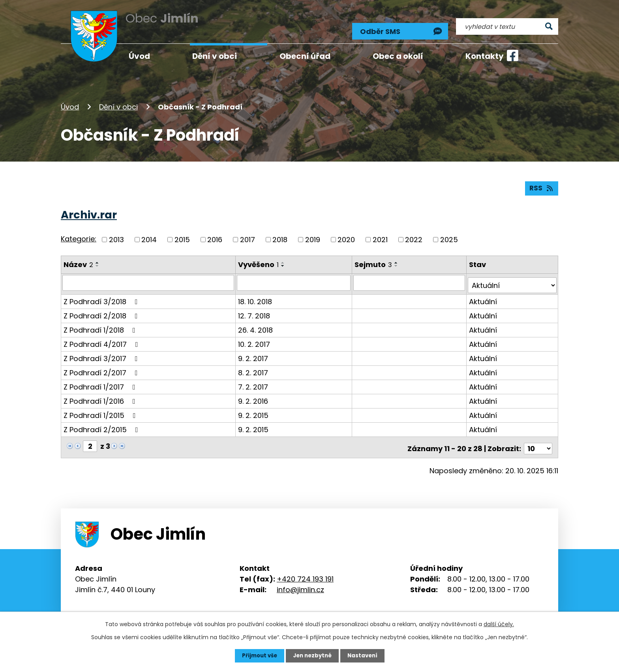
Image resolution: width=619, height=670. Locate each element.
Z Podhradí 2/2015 (102, 422)
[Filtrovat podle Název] (148, 278)
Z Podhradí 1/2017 (101, 380)
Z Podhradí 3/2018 (102, 294)
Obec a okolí (398, 56)
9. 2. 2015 (254, 408)
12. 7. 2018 (255, 309)
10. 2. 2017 (255, 337)
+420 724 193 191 (305, 569)
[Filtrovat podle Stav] (512, 278)
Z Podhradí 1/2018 (101, 323)
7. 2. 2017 (254, 380)
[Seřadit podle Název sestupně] (97, 261)
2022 (413, 235)
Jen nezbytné (312, 655)
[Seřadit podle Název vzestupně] (97, 258)
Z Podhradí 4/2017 (102, 337)
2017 (247, 235)
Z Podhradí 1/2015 (101, 408)
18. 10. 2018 (256, 294)
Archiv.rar (89, 210)
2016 (214, 235)
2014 (149, 235)
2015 (182, 235)
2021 (380, 235)
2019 (312, 235)
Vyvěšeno (259, 260)
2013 (116, 235)
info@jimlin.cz (300, 580)
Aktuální (483, 294)
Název (78, 260)
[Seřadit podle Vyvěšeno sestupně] (283, 261)
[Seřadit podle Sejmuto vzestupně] (397, 258)
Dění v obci (118, 100)
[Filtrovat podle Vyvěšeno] (295, 278)
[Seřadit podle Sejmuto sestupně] (397, 261)
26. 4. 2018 (256, 323)
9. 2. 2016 (254, 394)
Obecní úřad (304, 56)
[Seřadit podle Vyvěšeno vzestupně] (283, 258)
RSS (541, 184)
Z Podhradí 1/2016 (101, 394)
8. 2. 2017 (254, 366)
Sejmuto (374, 260)
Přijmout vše (257, 655)
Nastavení (365, 655)
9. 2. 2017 (254, 351)
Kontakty (484, 56)
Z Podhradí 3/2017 (102, 351)
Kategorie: (78, 235)
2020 (346, 235)
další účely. (499, 624)
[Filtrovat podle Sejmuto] (410, 278)
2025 (449, 235)
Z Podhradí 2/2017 (102, 366)
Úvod (70, 100)
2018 (279, 235)
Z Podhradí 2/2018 (102, 309)
